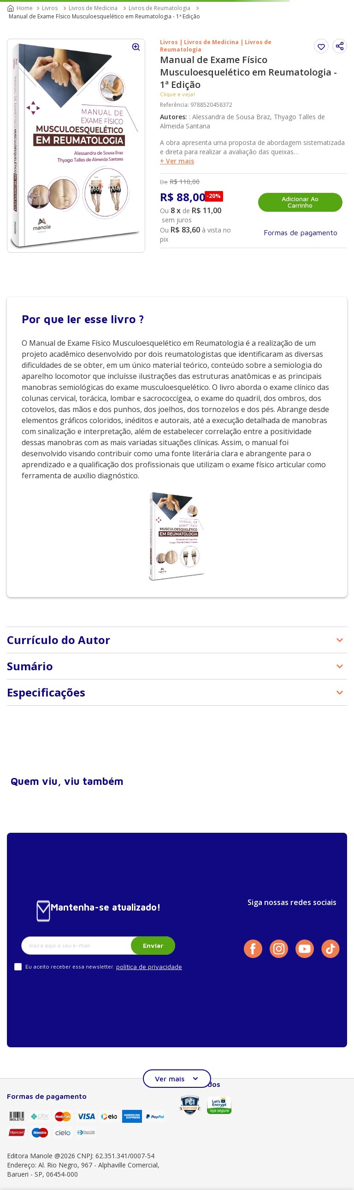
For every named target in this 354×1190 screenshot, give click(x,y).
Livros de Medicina (93, 8)
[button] (339, 46)
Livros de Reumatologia (159, 8)
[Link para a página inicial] (21, 8)
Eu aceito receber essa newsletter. (69, 966)
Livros (50, 8)
